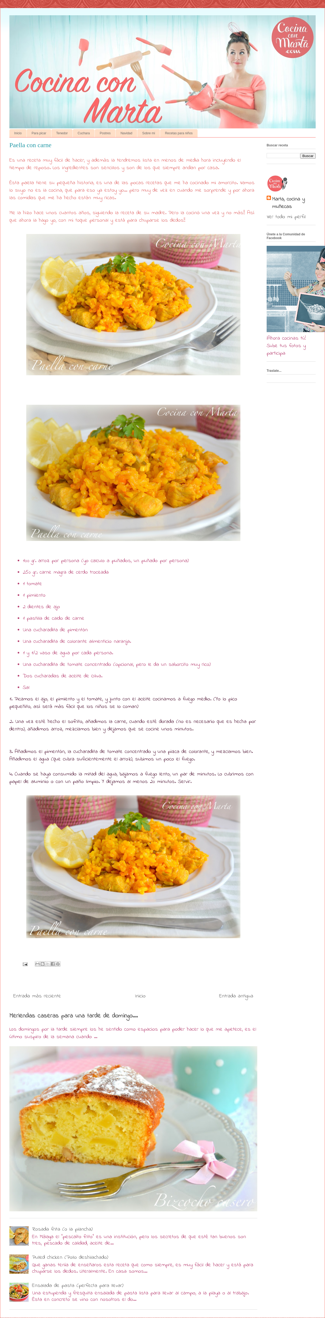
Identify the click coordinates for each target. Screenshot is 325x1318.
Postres (105, 133)
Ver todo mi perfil (286, 217)
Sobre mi (148, 133)
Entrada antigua (236, 996)
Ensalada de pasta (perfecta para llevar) (77, 1286)
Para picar (39, 133)
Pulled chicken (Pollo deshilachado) (70, 1257)
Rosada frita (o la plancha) (62, 1229)
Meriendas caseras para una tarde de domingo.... (73, 1015)
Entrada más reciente (37, 996)
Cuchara (84, 133)
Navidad (126, 133)
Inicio (18, 133)
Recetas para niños (178, 133)
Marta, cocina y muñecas (288, 203)
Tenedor (62, 133)
